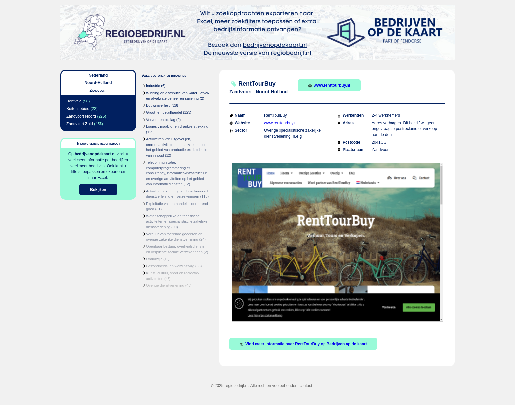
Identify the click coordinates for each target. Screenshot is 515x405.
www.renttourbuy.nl (329, 85)
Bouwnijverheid (158, 105)
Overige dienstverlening (165, 285)
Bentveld (74, 101)
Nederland (98, 75)
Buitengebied (77, 108)
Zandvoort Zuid (79, 124)
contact (306, 385)
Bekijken (98, 189)
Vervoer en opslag (160, 120)
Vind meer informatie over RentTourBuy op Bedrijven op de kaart (303, 344)
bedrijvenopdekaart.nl (95, 154)
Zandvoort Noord (81, 116)
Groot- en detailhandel (164, 112)
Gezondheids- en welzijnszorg (170, 266)
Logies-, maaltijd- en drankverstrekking (177, 126)
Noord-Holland (98, 82)
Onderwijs (154, 259)
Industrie (153, 86)
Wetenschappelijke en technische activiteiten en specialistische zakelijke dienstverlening (176, 221)
